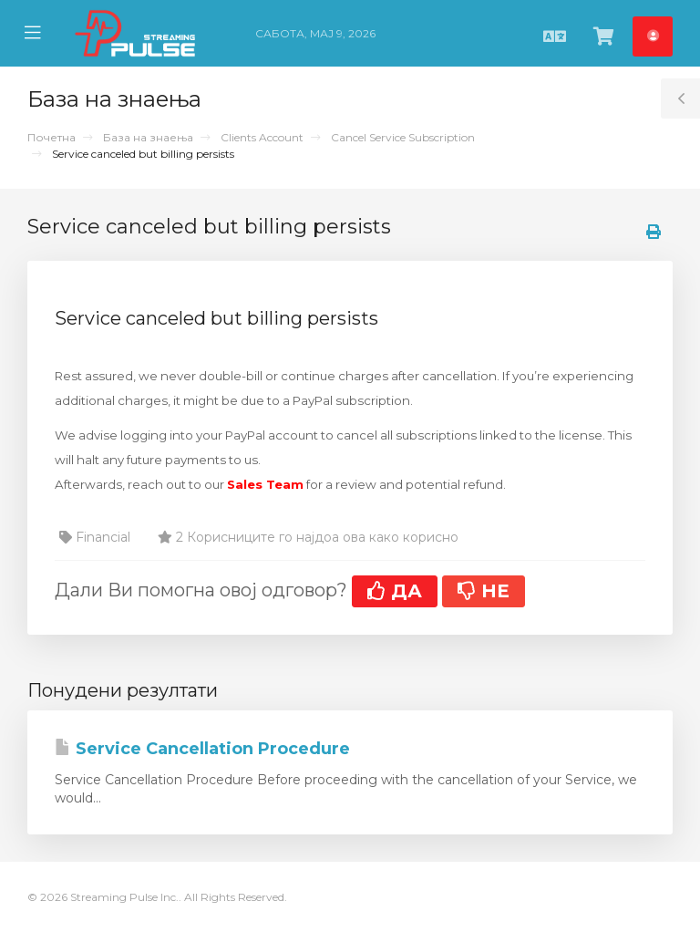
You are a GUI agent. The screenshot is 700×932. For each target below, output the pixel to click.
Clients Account (262, 137)
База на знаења (148, 137)
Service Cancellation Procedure (202, 749)
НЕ (484, 591)
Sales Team (265, 484)
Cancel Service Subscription (403, 137)
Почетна (51, 137)
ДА (394, 591)
